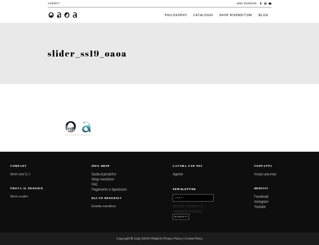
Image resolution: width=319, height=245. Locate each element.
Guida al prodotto (104, 174)
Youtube (260, 206)
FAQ (94, 184)
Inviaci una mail (265, 174)
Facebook (261, 196)
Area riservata (247, 3)
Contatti (54, 3)
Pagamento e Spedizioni (109, 189)
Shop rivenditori (103, 179)
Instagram (261, 201)
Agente (178, 174)
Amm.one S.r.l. (20, 174)
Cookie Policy (193, 238)
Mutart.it (156, 238)
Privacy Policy (173, 238)
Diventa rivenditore (104, 206)
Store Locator (19, 196)
